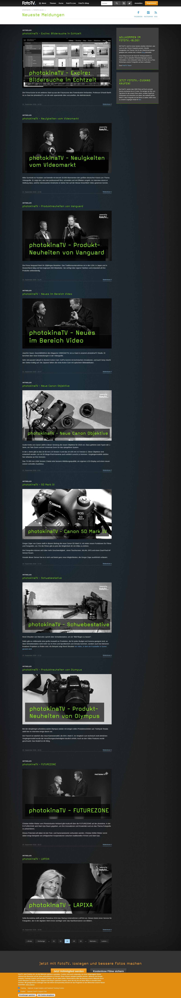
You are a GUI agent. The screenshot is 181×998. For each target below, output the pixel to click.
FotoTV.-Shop (83, 3)
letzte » (104, 941)
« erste (29, 941)
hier (140, 99)
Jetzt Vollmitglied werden (69, 971)
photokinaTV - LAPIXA (35, 858)
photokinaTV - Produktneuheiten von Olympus (52, 669)
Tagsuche (129, 3)
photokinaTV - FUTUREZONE (39, 764)
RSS (155, 16)
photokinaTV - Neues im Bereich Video (47, 293)
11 (54, 941)
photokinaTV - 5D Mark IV (38, 484)
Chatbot (23, 991)
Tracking (23, 988)
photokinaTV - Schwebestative (42, 578)
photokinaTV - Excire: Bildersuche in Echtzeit (51, 33)
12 (60, 941)
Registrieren (151, 3)
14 (74, 941)
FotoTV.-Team (126, 65)
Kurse (61, 3)
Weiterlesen (107, 104)
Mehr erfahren (30, 985)
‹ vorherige (41, 941)
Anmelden (138, 3)
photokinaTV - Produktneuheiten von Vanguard (52, 206)
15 (81, 941)
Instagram (148, 16)
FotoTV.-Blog (38, 10)
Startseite (26, 10)
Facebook (138, 16)
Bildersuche (123, 3)
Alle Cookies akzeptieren (46, 995)
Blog (143, 52)
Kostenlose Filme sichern (108, 971)
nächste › (93, 941)
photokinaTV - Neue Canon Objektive (46, 385)
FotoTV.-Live (71, 3)
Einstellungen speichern (27, 995)
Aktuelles (27, 30)
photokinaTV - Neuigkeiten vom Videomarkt (50, 118)
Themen (53, 3)
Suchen (117, 3)
